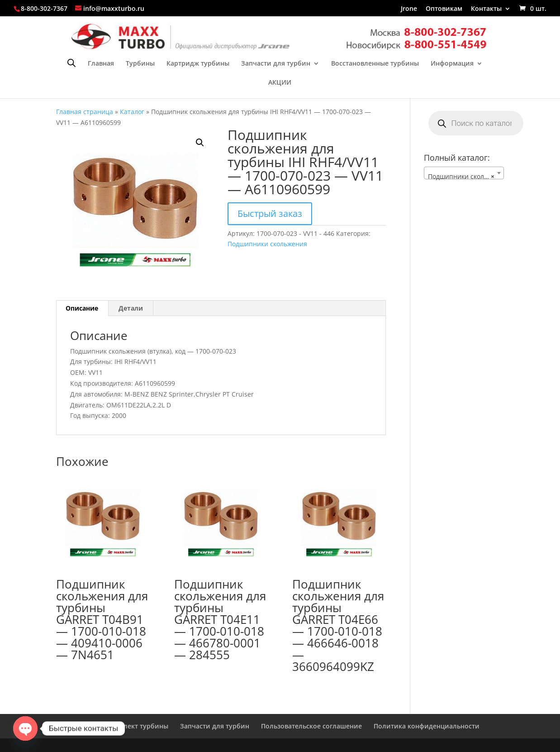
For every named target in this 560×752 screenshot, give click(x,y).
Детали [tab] (131, 308)
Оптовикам (444, 9)
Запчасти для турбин (275, 63)
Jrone (409, 9)
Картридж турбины (197, 63)
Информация (452, 63)
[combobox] (464, 173)
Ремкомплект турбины (131, 726)
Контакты (486, 9)
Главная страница (84, 111)
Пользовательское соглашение (311, 726)
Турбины (140, 63)
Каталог (132, 111)
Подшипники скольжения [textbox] (465, 176)
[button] (200, 142)
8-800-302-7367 (44, 8)
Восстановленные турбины (375, 63)
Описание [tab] (82, 308)
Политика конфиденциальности (426, 726)
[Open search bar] (71, 63)
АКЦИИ (279, 82)
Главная (101, 63)
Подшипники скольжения (267, 243)
